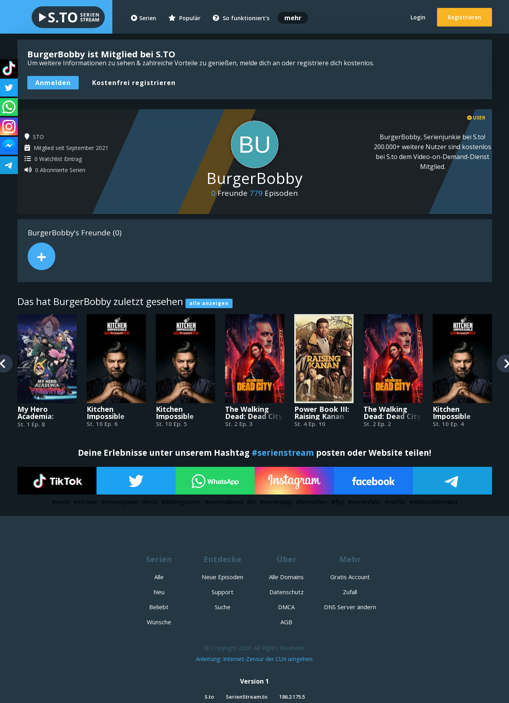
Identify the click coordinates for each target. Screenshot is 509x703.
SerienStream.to (246, 696)
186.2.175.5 (292, 696)
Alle (159, 577)
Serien (143, 18)
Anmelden (53, 82)
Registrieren (464, 17)
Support (222, 592)
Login (418, 17)
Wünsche (159, 622)
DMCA (286, 607)
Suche (223, 607)
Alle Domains (286, 577)
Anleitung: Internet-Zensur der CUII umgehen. (255, 659)
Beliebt (158, 607)
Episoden (274, 193)
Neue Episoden (222, 577)
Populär (184, 18)
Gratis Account (350, 577)
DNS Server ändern (350, 607)
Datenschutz (286, 592)
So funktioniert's (241, 18)
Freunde (229, 193)
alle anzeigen (209, 303)
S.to (209, 696)
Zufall (350, 592)
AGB (286, 622)
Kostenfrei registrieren (134, 82)
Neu (159, 592)
